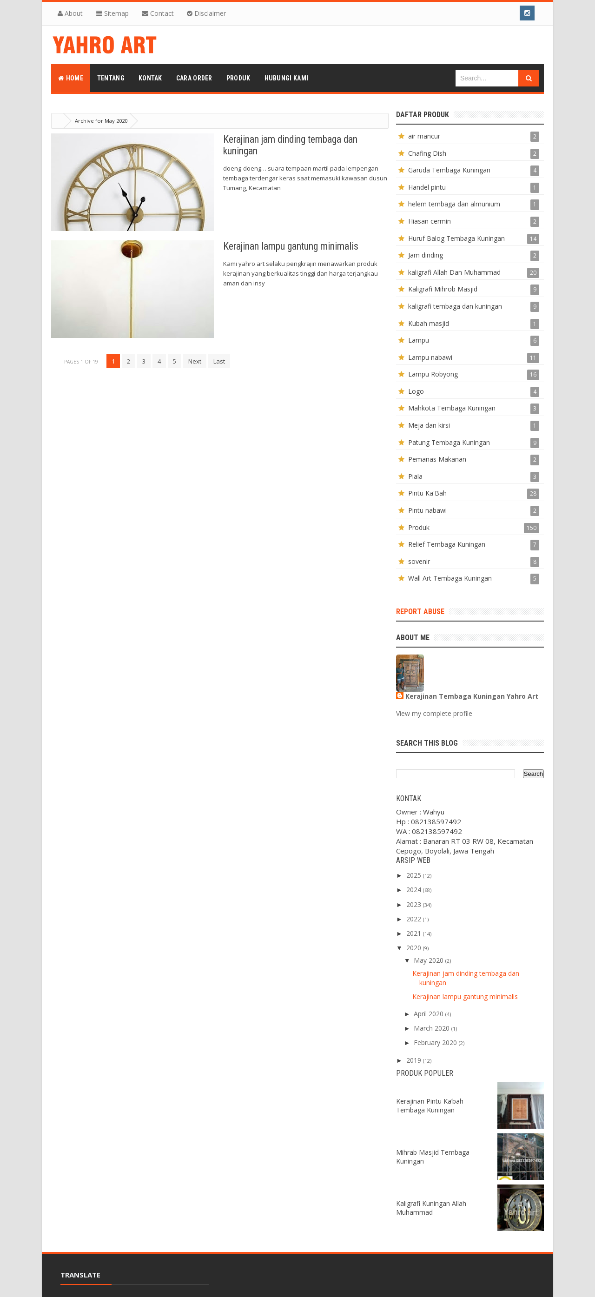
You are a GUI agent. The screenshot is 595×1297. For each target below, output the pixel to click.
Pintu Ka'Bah (427, 493)
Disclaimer (206, 13)
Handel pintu (427, 187)
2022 (413, 918)
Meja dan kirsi (429, 425)
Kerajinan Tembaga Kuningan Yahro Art (471, 696)
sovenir (419, 561)
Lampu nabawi (430, 357)
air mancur (424, 136)
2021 (413, 933)
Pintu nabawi (427, 510)
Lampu (418, 340)
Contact (158, 13)
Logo (416, 391)
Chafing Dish (427, 153)
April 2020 (428, 1013)
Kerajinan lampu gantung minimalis (291, 246)
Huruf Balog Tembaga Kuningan (456, 238)
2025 (413, 875)
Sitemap (112, 13)
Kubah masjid (428, 323)
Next (194, 361)
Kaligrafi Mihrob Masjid (442, 289)
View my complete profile (434, 713)
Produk (419, 527)
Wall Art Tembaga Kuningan (450, 578)
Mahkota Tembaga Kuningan (452, 408)
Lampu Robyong (433, 374)
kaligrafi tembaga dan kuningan (455, 306)
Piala (415, 476)
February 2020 (435, 1042)
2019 (413, 1060)
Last (219, 361)
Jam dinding (425, 255)
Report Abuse (420, 611)
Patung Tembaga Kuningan (449, 442)
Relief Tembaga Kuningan (446, 544)
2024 (413, 889)
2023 (413, 904)
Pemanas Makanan (437, 459)
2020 (413, 947)
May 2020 (428, 960)
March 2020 (432, 1028)
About (70, 13)
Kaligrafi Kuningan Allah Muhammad (431, 1208)
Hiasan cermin (429, 221)
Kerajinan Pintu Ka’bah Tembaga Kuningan (429, 1105)
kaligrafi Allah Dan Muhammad (454, 272)
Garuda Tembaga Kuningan (449, 169)
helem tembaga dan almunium (454, 203)
